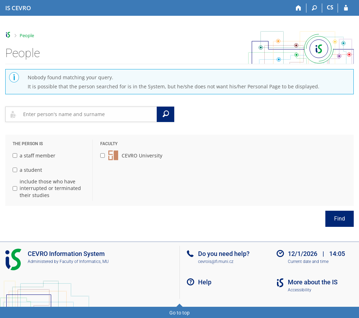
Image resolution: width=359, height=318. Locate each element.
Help (204, 282)
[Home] (298, 8)
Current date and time (308, 261)
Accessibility (299, 289)
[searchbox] (88, 114)
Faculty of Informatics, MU (84, 261)
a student (27, 170)
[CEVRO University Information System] (18, 8)
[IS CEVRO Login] (346, 8)
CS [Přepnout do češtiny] (330, 7)
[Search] (314, 8)
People (27, 35)
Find (339, 218)
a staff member (34, 155)
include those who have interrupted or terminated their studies (47, 188)
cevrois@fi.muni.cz (215, 261)
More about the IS (313, 282)
